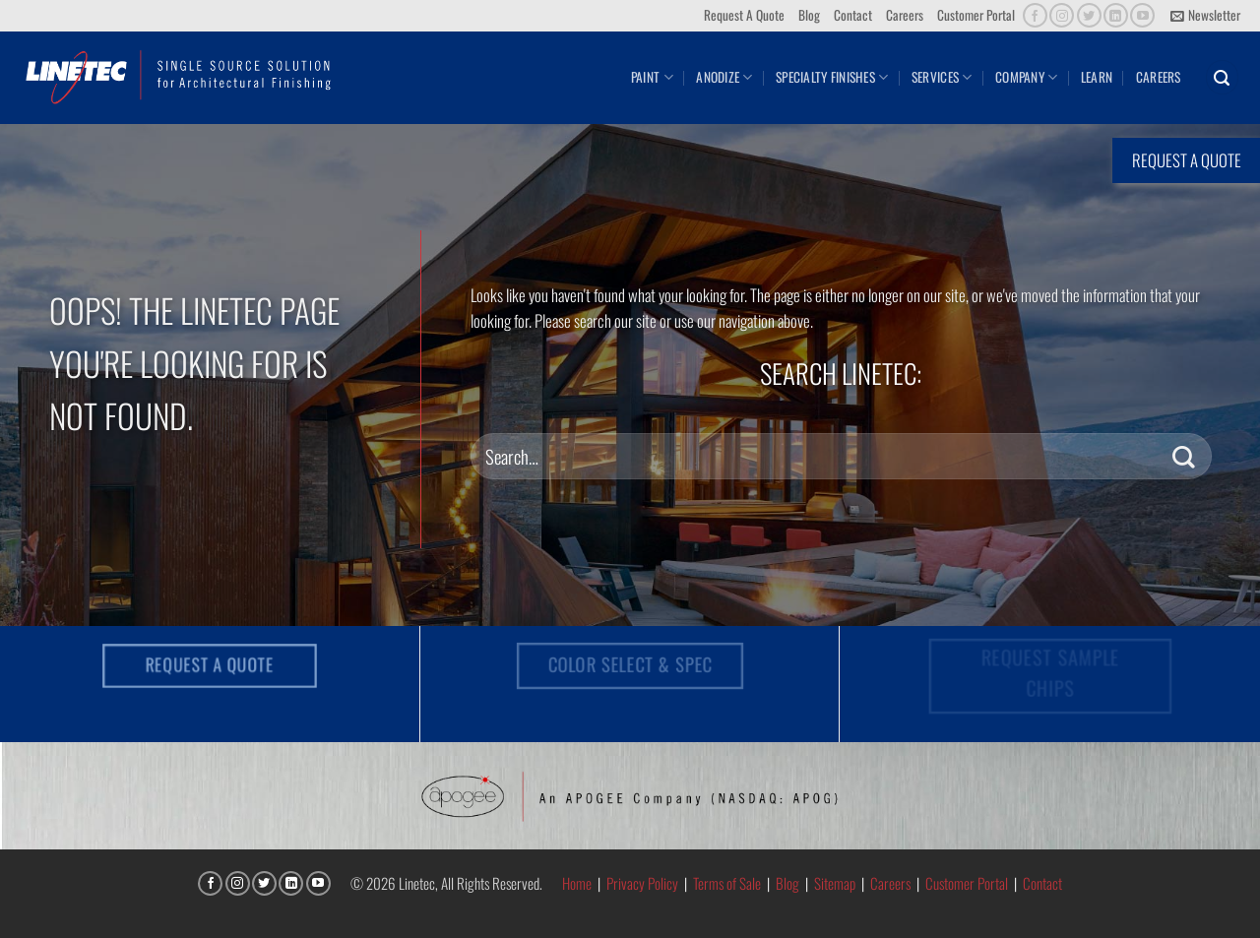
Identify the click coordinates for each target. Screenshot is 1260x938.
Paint (652, 77)
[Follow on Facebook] (1035, 15)
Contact (853, 15)
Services (942, 77)
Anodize (724, 77)
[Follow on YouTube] (1142, 15)
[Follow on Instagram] (1061, 15)
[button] (1205, 15)
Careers (904, 15)
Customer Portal (976, 15)
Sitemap (834, 883)
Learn (1096, 77)
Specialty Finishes (832, 77)
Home (577, 883)
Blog (809, 15)
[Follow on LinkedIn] (1115, 15)
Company (1026, 77)
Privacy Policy (642, 883)
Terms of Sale (727, 883)
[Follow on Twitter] (1089, 15)
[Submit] (1184, 456)
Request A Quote (744, 15)
